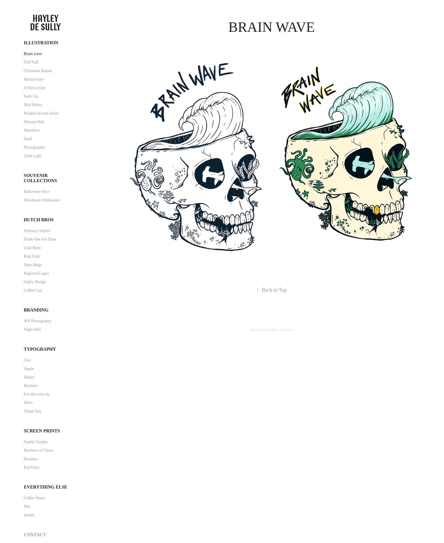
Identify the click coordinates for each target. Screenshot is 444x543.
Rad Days (31, 467)
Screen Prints (42, 430)
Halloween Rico (37, 192)
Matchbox (32, 130)
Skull (28, 139)
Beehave (30, 386)
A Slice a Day (35, 88)
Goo (27, 360)
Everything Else (45, 487)
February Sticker (37, 231)
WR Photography (38, 321)
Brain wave (33, 54)
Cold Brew (32, 248)
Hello (28, 403)
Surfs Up (31, 96)
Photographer (34, 147)
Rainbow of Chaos (38, 450)
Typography (40, 349)
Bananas (30, 459)
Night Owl (32, 329)
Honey (29, 377)
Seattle (29, 515)
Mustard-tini (34, 79)
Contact (35, 534)
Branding (36, 310)
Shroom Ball (34, 122)
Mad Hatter (33, 105)
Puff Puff (31, 62)
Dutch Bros (39, 219)
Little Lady (33, 156)
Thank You (32, 411)
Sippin (29, 369)
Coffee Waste (34, 498)
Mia (27, 506)
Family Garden (36, 442)
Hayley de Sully (45, 22)
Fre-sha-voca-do (37, 394)
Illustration (41, 42)
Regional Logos (36, 273)
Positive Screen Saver (41, 113)
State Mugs (33, 265)
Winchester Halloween (42, 200)
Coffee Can (33, 290)
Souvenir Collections (40, 178)
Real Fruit (32, 256)
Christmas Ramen (38, 71)
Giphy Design (35, 282)
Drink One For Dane (40, 239)
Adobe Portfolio (281, 329)
